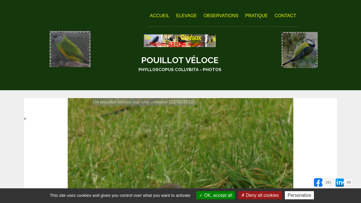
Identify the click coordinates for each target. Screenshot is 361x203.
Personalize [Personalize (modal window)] (299, 195)
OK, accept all (215, 195)
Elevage (186, 15)
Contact (285, 15)
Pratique (256, 15)
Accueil (159, 15)
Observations (221, 15)
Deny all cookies (260, 195)
